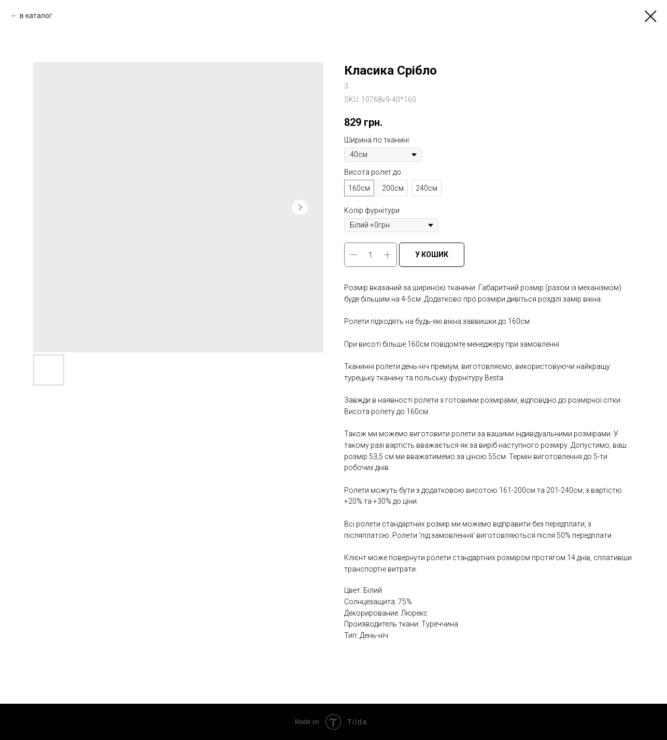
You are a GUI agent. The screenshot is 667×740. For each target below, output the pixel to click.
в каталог (36, 15)
